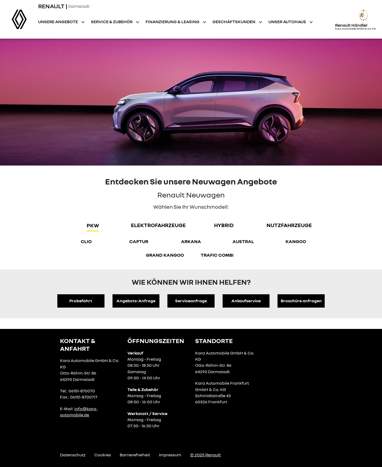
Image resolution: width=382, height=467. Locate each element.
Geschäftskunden (234, 21)
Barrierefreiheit (135, 454)
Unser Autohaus (287, 21)
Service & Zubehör (112, 21)
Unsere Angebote (58, 21)
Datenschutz (73, 454)
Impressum (170, 454)
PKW (93, 225)
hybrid (224, 225)
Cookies (102, 454)
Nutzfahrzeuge (289, 225)
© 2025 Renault (205, 454)
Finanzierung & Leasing (173, 21)
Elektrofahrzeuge (158, 225)
